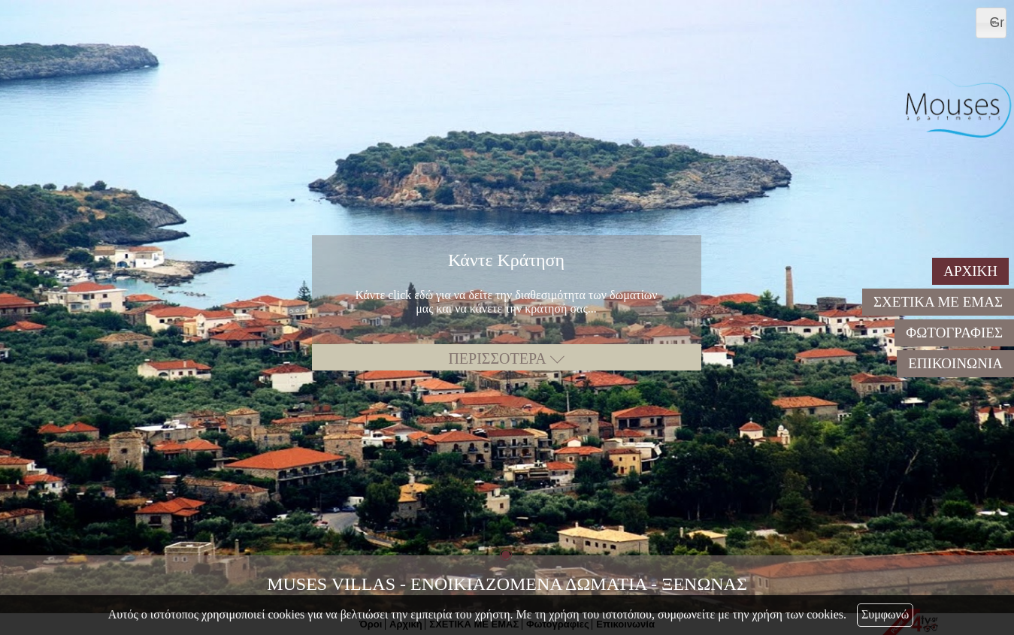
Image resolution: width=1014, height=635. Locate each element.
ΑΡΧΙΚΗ (970, 271)
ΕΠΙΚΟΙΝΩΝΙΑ (955, 363)
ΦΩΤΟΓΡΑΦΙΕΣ (954, 332)
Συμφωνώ (885, 614)
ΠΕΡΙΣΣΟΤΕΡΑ (506, 358)
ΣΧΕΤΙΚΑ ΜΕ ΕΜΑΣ (938, 302)
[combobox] (991, 23)
